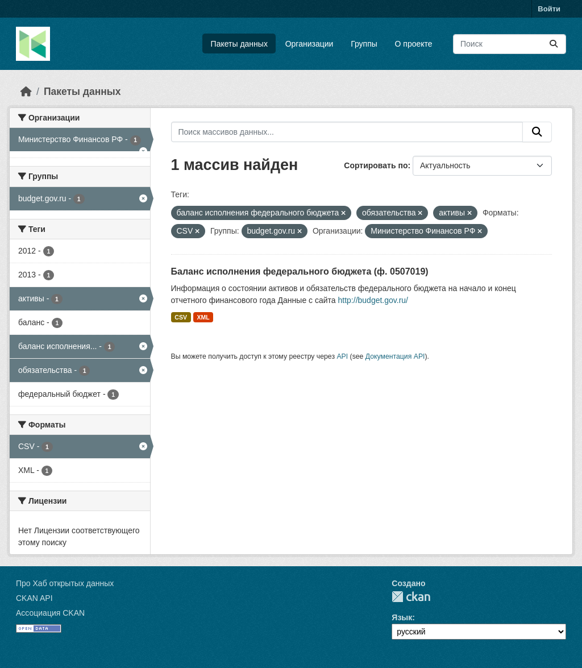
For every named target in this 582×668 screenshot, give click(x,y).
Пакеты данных (239, 43)
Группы (364, 43)
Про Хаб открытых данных (65, 583)
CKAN (411, 597)
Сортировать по (376, 165)
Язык (402, 617)
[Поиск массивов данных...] (509, 44)
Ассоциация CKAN (50, 612)
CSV (180, 317)
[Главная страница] (26, 91)
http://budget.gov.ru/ (373, 300)
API (342, 356)
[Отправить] (553, 44)
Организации (309, 43)
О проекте (414, 43)
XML (203, 317)
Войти (549, 9)
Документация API (395, 356)
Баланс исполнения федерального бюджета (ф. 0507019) (300, 271)
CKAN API (34, 598)
